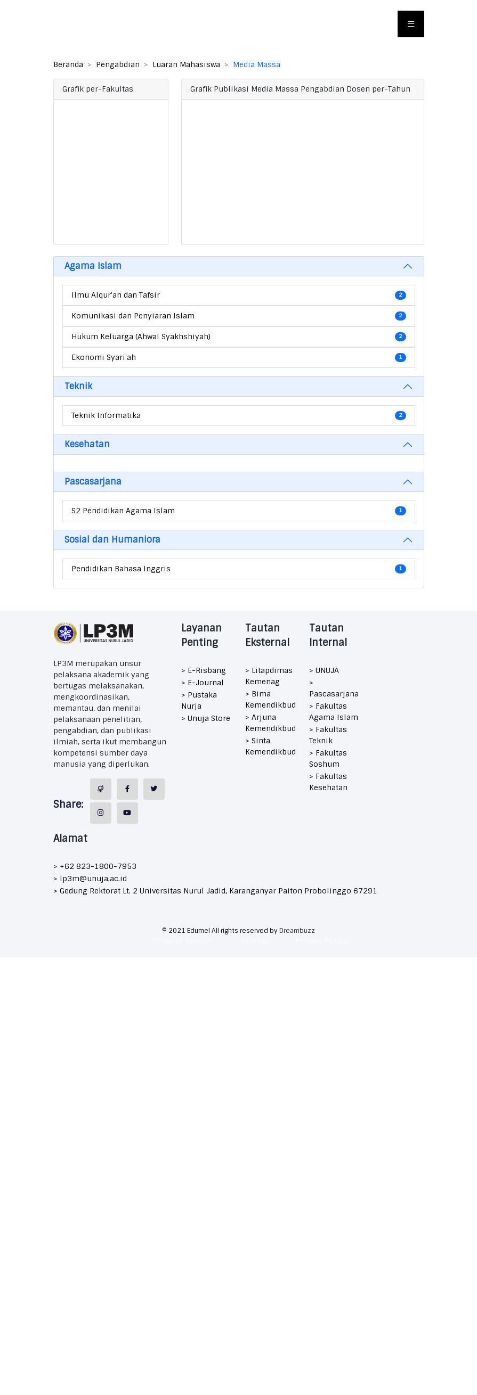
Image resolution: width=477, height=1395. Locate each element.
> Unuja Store (205, 718)
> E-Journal (202, 682)
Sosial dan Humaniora (112, 539)
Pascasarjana (93, 481)
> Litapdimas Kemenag (269, 676)
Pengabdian (118, 64)
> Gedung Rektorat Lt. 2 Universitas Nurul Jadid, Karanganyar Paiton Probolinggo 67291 (215, 891)
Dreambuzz (297, 930)
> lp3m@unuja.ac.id (90, 878)
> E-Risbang (203, 670)
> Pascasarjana (334, 688)
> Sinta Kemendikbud (270, 746)
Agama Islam (93, 266)
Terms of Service (181, 941)
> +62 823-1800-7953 (94, 866)
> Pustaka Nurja (199, 700)
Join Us (253, 941)
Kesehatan (87, 444)
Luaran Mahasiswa (186, 64)
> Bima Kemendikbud (270, 699)
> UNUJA (324, 670)
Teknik (78, 386)
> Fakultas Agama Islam (333, 711)
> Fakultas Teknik (328, 735)
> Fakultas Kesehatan (328, 782)
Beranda (68, 64)
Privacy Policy (321, 941)
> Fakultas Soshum (328, 758)
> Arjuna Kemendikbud (270, 722)
